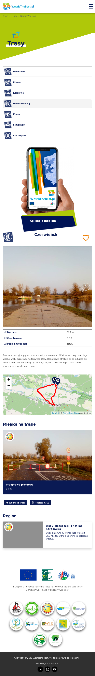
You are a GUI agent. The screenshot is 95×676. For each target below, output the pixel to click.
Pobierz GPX (40, 502)
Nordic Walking (28, 16)
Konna (12, 114)
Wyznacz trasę (15, 502)
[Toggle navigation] (91, 6)
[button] (86, 287)
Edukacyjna (15, 135)
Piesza (12, 82)
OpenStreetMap (71, 413)
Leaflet (55, 413)
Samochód (14, 125)
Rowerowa (14, 71)
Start (5, 16)
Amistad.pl (52, 663)
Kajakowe (14, 93)
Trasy (14, 16)
